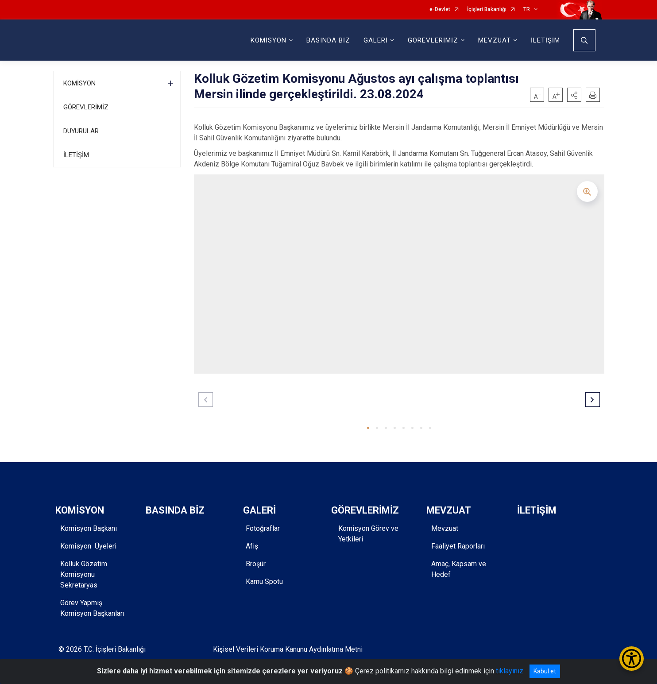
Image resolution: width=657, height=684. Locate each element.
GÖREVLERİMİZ (85, 107)
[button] (574, 95)
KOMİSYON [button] (268, 40)
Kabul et (544, 671)
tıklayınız (509, 671)
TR (526, 9)
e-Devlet (439, 9)
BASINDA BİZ (328, 40)
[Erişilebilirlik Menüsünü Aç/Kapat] (631, 658)
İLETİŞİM (545, 40)
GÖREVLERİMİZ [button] (433, 40)
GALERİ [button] (375, 40)
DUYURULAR (81, 131)
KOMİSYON (79, 83)
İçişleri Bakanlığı (486, 9)
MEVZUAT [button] (494, 40)
